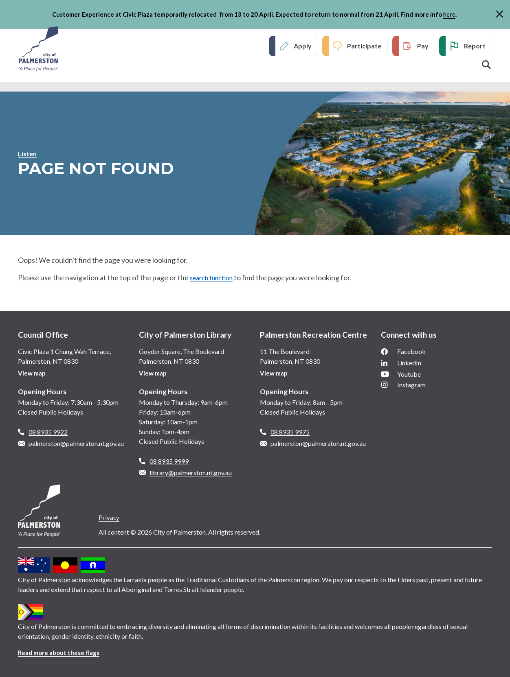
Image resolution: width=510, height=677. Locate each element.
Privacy (109, 517)
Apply (303, 46)
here (449, 14)
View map (33, 373)
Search (486, 65)
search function (215, 277)
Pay (423, 46)
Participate (364, 46)
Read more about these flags (61, 652)
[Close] (500, 13)
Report (475, 46)
